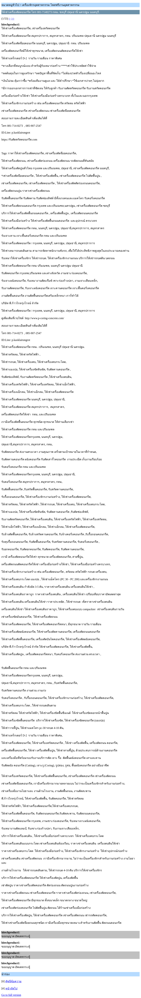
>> (12, 18)
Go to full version (11, 994)
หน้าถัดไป (11, 988)
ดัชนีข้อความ (13, 981)
